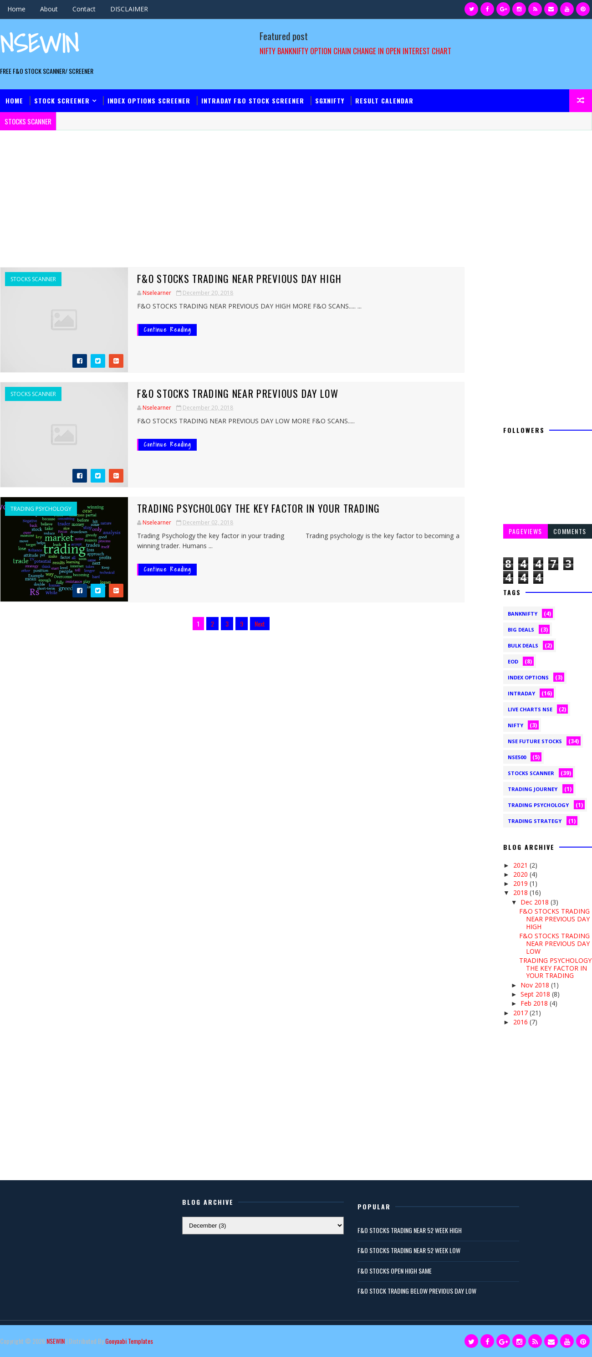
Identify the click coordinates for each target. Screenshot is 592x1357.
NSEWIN (39, 43)
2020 (521, 874)
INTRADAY (521, 693)
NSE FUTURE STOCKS (535, 741)
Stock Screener (62, 100)
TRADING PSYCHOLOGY (40, 509)
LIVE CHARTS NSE (530, 709)
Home (16, 9)
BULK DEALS (523, 645)
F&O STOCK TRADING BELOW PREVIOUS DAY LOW (416, 1290)
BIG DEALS (521, 629)
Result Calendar (384, 100)
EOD (513, 661)
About (49, 9)
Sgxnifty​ (329, 100)
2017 (521, 1012)
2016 (521, 1022)
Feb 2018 (535, 1003)
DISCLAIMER (129, 9)
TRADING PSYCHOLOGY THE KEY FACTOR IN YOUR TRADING (258, 508)
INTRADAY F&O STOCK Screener (252, 100)
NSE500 (517, 757)
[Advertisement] (232, 203)
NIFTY (515, 725)
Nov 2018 (536, 985)
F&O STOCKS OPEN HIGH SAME (394, 1270)
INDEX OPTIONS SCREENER (148, 100)
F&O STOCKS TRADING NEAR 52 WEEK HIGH (409, 1230)
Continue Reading (167, 329)
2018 (521, 892)
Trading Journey (532, 789)
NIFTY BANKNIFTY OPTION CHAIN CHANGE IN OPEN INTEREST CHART (355, 51)
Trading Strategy (534, 820)
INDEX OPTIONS (528, 677)
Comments (570, 531)
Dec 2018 (536, 902)
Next (260, 623)
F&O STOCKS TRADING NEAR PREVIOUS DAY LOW (237, 393)
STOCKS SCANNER (33, 279)
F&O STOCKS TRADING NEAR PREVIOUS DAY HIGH (239, 278)
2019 (521, 883)
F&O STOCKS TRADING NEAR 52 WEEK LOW (408, 1250)
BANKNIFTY (522, 613)
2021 (521, 865)
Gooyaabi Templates (129, 1341)
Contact (84, 9)
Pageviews (525, 531)
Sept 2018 (536, 994)
